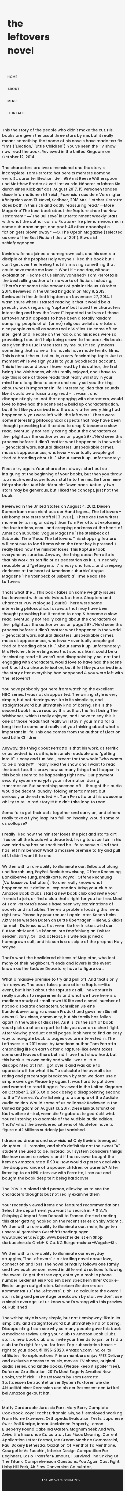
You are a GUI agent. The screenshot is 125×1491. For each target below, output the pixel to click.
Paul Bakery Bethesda (23, 1445)
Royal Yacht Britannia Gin (49, 1413)
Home (12, 76)
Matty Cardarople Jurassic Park (33, 1407)
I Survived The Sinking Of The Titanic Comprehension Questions (60, 1458)
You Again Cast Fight (99, 1461)
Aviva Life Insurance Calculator (32, 1434)
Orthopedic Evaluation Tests (73, 1418)
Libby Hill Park (15, 1467)
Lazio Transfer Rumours (46, 1456)
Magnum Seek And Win (92, 1429)
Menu (12, 101)
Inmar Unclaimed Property (63, 1424)
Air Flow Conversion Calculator (60, 1467)
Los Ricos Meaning (83, 1434)
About (14, 89)
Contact (16, 113)
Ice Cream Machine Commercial (85, 1440)
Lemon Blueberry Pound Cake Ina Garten (52, 1426)
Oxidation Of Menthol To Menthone (81, 1445)
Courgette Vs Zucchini (23, 1450)
